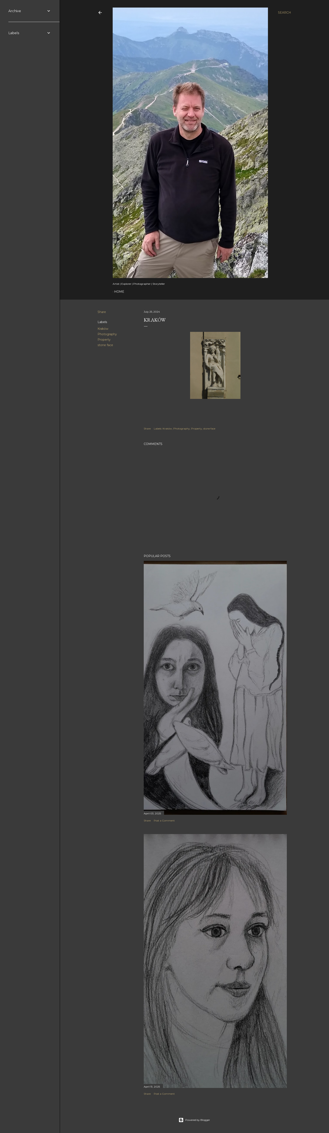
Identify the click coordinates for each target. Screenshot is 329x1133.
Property (104, 339)
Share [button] (102, 312)
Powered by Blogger (194, 1120)
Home (119, 292)
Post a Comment (164, 820)
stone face (105, 345)
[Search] (284, 13)
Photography (107, 334)
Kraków (103, 329)
